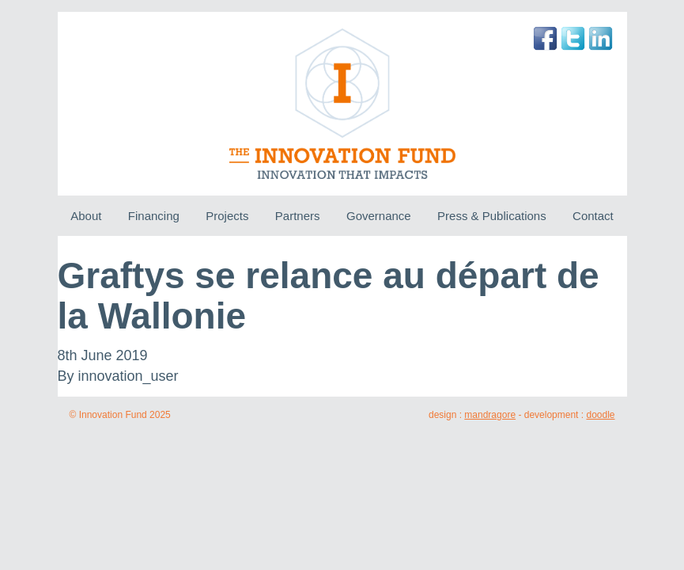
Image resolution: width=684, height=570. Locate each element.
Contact (593, 215)
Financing (154, 215)
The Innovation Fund (342, 103)
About (85, 215)
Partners (297, 215)
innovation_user (128, 376)
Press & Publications (491, 215)
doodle (600, 414)
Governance (378, 215)
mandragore (490, 414)
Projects (227, 215)
